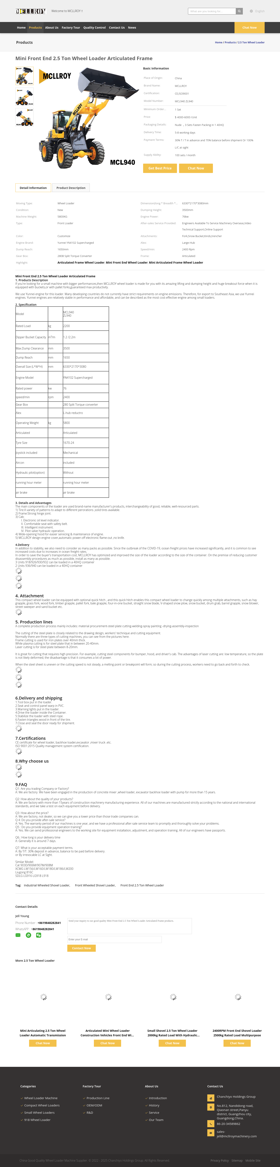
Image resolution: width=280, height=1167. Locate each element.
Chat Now (249, 27)
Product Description (70, 188)
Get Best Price (160, 168)
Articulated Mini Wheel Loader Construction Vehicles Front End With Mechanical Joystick (108, 1035)
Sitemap (237, 1160)
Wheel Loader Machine (39, 1098)
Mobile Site (253, 1160)
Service (152, 1112)
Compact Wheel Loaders (40, 1105)
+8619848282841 (49, 923)
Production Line (96, 1098)
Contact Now (81, 948)
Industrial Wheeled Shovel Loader (46, 885)
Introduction (156, 1098)
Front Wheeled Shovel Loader (95, 885)
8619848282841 (43, 929)
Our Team (154, 1120)
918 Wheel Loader (35, 1120)
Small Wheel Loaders (37, 1112)
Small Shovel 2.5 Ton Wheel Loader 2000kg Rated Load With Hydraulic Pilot (172, 1035)
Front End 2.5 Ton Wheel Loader (142, 885)
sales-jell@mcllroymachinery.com (230, 1133)
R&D (88, 1112)
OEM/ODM (92, 1105)
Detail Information (33, 188)
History (152, 1105)
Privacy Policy (220, 1160)
